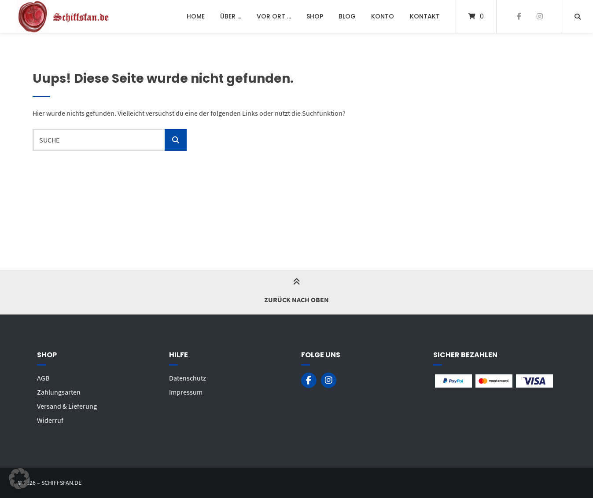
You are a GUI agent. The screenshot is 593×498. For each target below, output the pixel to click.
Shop (314, 16)
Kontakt (425, 16)
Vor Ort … (274, 16)
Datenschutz (187, 378)
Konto (382, 16)
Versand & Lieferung (67, 406)
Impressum (186, 392)
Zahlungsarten (59, 392)
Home (196, 16)
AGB (43, 378)
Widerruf (50, 420)
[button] (19, 478)
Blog (347, 16)
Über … (230, 16)
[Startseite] (64, 16)
